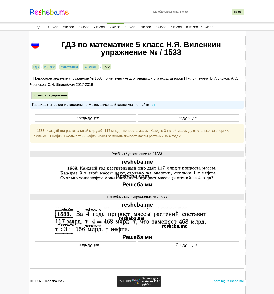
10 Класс (192, 27)
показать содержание (50, 95)
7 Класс (145, 27)
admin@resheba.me (229, 281)
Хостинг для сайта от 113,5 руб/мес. (151, 281)
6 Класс (130, 27)
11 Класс (207, 27)
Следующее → (188, 118)
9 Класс (176, 27)
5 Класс (115, 27)
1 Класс (53, 27)
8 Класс (161, 27)
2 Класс (68, 27)
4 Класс (99, 27)
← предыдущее (85, 118)
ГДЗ (38, 27)
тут (152, 105)
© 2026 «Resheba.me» (47, 281)
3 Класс (84, 27)
